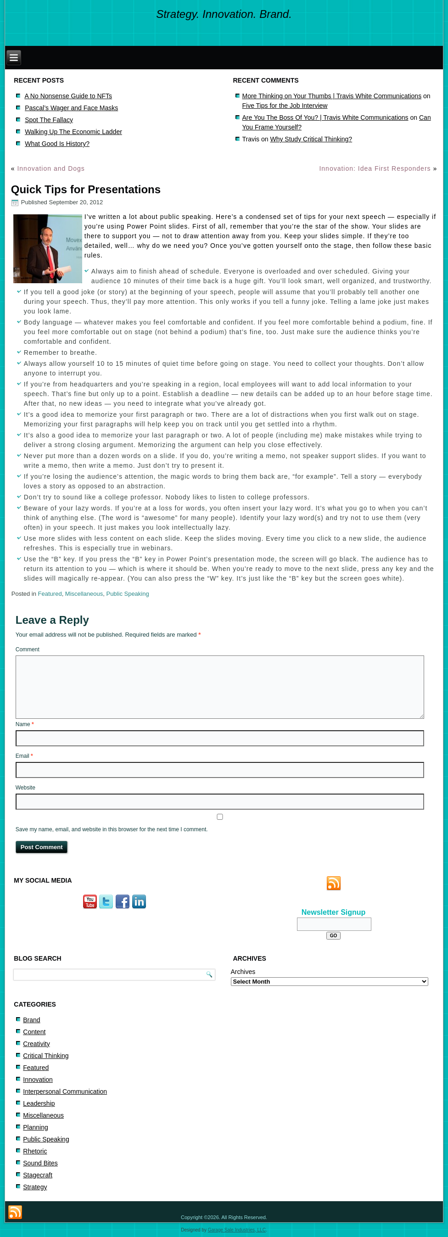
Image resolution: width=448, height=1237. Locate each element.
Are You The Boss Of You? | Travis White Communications (325, 117)
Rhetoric (35, 1151)
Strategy (35, 1187)
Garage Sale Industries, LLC (237, 1229)
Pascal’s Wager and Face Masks (71, 108)
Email (24, 756)
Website (25, 787)
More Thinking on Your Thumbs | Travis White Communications (332, 96)
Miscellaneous (84, 593)
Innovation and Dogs (50, 168)
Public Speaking (127, 593)
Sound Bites (40, 1163)
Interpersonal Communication (65, 1091)
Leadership (39, 1103)
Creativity (36, 1043)
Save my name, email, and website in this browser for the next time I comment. (112, 829)
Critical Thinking (45, 1055)
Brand (31, 1020)
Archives (243, 971)
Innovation (38, 1079)
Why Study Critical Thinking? (311, 139)
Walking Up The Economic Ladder (73, 131)
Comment (27, 649)
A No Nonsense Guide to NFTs (68, 96)
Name (25, 724)
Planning (35, 1127)
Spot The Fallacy (49, 119)
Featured (50, 593)
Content (34, 1031)
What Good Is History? (57, 143)
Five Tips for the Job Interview (285, 105)
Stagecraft (37, 1175)
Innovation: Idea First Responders (375, 168)
